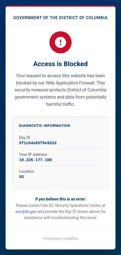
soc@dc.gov (26, 211)
